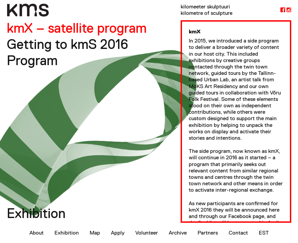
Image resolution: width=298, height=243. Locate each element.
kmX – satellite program (76, 28)
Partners (208, 233)
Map (95, 233)
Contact (238, 233)
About (36, 233)
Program (32, 60)
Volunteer (146, 233)
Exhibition (66, 233)
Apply (117, 233)
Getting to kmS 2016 (67, 44)
